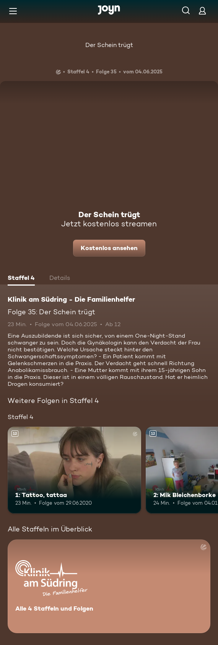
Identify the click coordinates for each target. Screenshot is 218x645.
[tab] (21, 279)
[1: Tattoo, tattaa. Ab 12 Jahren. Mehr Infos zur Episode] (74, 470)
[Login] (202, 10)
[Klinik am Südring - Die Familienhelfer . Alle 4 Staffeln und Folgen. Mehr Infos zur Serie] (109, 586)
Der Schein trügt (109, 45)
